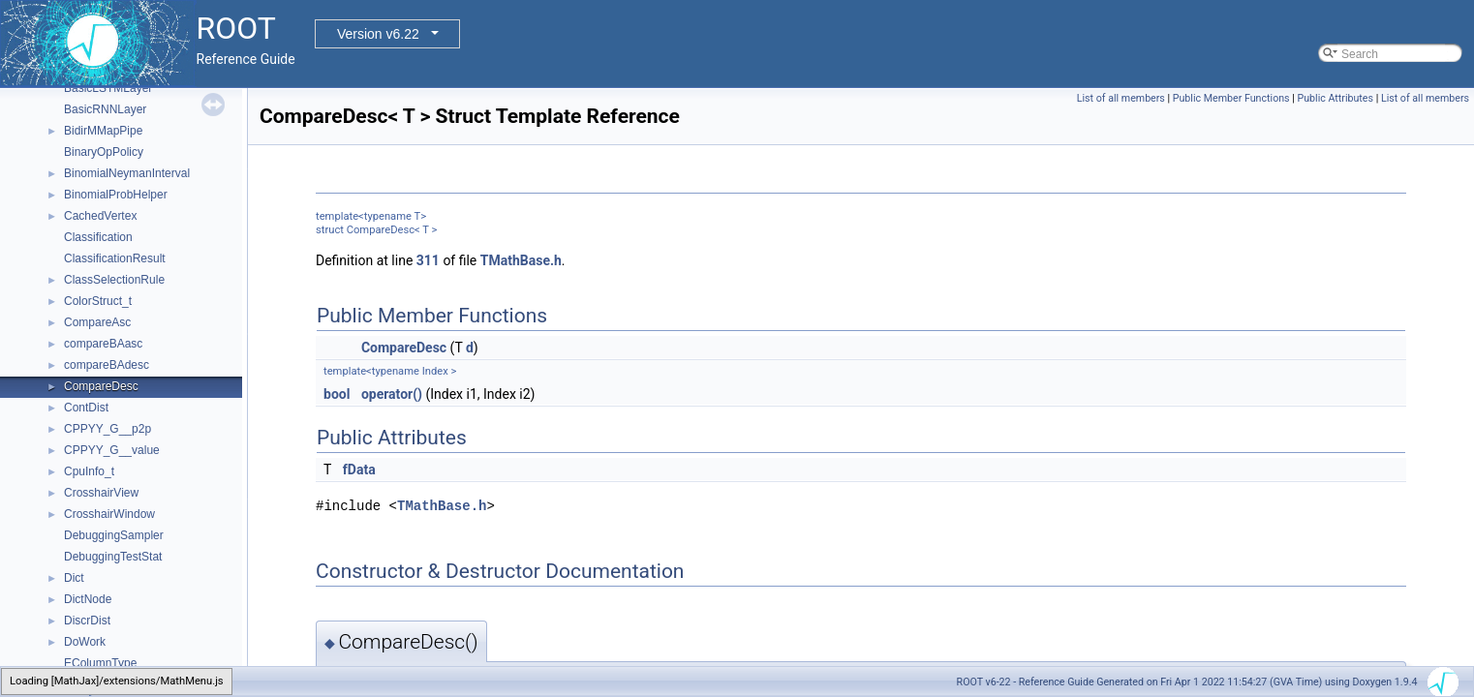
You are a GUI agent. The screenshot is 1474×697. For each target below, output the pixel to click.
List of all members (1121, 98)
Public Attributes (1335, 98)
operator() (391, 394)
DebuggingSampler (114, 535)
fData (359, 469)
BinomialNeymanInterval (127, 173)
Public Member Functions (1231, 98)
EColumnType (100, 663)
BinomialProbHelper (116, 194)
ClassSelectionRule (114, 280)
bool (336, 394)
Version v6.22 (378, 34)
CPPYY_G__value (112, 450)
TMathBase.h (521, 260)
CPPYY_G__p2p (107, 429)
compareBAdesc (106, 365)
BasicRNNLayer (105, 109)
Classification (98, 237)
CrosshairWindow (109, 514)
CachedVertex (100, 216)
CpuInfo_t (89, 471)
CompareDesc (101, 386)
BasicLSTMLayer (108, 88)
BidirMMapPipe (103, 130)
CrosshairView (101, 493)
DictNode (87, 599)
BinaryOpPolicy (103, 152)
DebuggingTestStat (113, 556)
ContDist (86, 407)
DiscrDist (87, 620)
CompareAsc (97, 322)
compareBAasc (103, 343)
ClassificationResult (115, 258)
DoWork (85, 642)
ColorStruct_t (98, 301)
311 (428, 260)
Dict (74, 578)
